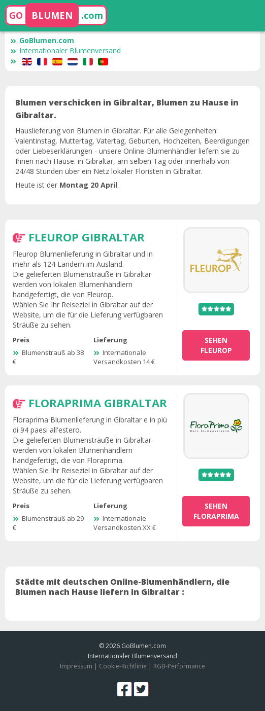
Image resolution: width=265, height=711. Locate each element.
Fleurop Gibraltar (86, 236)
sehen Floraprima (216, 511)
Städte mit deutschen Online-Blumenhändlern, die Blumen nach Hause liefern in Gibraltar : (122, 586)
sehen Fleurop (216, 345)
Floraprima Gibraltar (97, 402)
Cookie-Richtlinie (123, 666)
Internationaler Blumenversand (65, 50)
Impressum (76, 666)
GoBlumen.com (42, 40)
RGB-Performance (179, 666)
